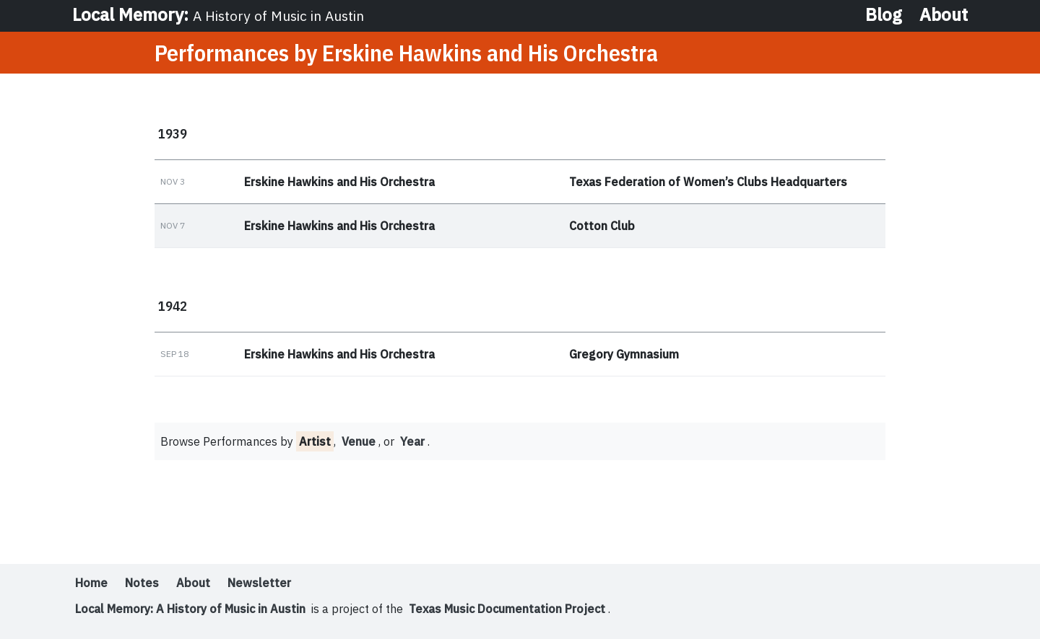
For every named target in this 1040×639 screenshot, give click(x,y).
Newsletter (259, 583)
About (943, 14)
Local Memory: (218, 14)
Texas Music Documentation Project (507, 608)
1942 (172, 305)
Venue (359, 441)
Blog (883, 14)
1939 (172, 133)
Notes (142, 583)
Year (412, 441)
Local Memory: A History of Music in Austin (190, 608)
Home (91, 583)
